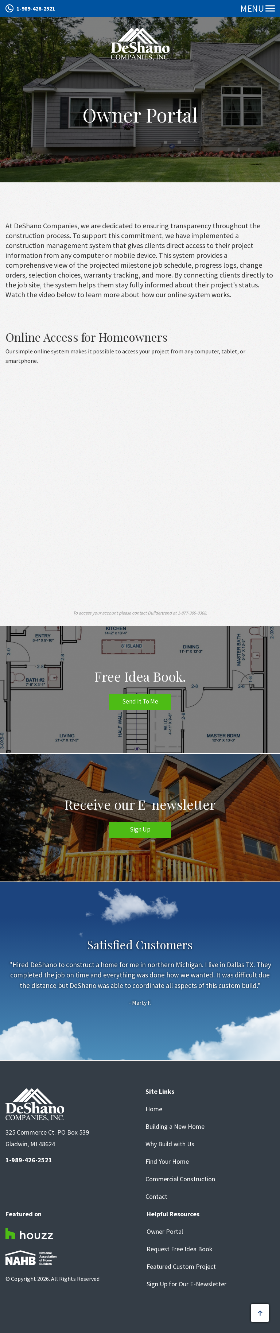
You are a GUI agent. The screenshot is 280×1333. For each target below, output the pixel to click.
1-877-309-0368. (192, 613)
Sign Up (140, 829)
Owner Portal (165, 1231)
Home (153, 1109)
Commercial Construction (180, 1179)
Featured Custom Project (181, 1266)
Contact (156, 1196)
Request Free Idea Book (180, 1249)
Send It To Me (140, 701)
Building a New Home (175, 1126)
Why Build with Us (169, 1144)
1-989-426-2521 (35, 8)
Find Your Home (167, 1161)
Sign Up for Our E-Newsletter (186, 1284)
